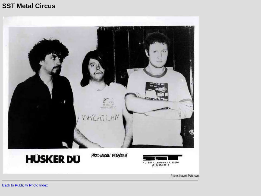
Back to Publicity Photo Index (25, 185)
